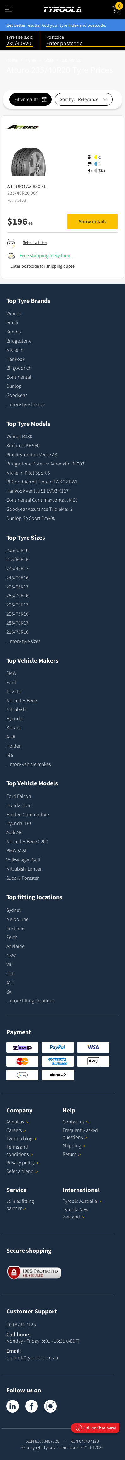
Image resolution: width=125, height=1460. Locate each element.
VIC (9, 964)
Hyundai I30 (18, 823)
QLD (10, 973)
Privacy (22, 1162)
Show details (92, 221)
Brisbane (15, 928)
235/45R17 (17, 568)
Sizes (49, 60)
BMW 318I (16, 850)
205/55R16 (17, 550)
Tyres (31, 60)
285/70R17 (17, 623)
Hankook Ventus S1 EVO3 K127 (37, 491)
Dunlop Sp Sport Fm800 (30, 518)
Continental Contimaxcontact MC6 (42, 500)
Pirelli (12, 322)
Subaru (13, 727)
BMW (11, 673)
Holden (14, 746)
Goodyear (16, 395)
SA (8, 992)
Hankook (15, 359)
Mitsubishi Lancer (24, 869)
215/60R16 (17, 559)
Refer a (22, 1171)
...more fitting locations (30, 1000)
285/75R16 (17, 632)
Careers (14, 1130)
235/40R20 (71, 60)
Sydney (13, 910)
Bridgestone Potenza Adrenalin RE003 (45, 463)
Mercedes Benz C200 (27, 841)
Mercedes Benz (21, 700)
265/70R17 (17, 604)
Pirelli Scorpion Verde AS (31, 454)
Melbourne (17, 919)
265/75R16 (17, 613)
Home (12, 60)
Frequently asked (80, 1133)
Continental (18, 377)
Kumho (13, 331)
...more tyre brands (25, 404)
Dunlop (14, 386)
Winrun (13, 313)
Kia (9, 755)
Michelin (15, 350)
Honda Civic (18, 805)
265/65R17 (17, 586)
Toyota (13, 691)
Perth (11, 937)
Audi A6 (13, 832)
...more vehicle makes (28, 764)
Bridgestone (18, 340)
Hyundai (15, 718)
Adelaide (15, 946)
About (17, 1121)
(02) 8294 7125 (21, 1324)
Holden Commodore (27, 814)
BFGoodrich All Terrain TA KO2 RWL (42, 481)
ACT (10, 982)
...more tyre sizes (23, 641)
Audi (10, 736)
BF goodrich (18, 368)
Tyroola (21, 1138)
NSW (11, 955)
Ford (11, 682)
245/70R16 (17, 577)
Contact (76, 1121)
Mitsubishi (16, 709)
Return (70, 1154)
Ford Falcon (18, 796)
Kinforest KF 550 (23, 445)
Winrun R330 (19, 436)
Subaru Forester (22, 878)
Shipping (72, 1145)
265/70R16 (17, 595)
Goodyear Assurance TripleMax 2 (39, 509)
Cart (120, 5)
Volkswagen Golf (23, 859)
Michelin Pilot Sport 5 (28, 473)
